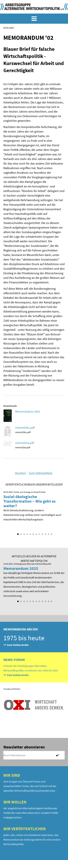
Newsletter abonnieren (24, 747)
